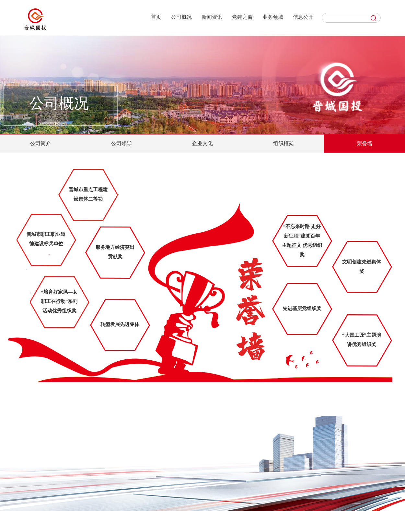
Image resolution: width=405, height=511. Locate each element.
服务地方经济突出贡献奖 (115, 252)
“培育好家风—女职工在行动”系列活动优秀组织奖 (59, 301)
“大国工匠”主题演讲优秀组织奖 (361, 339)
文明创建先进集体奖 (361, 266)
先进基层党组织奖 (302, 308)
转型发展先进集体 (119, 324)
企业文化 (202, 143)
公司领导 (121, 143)
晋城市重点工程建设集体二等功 (88, 194)
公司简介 (40, 143)
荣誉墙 (364, 143)
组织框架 (283, 143)
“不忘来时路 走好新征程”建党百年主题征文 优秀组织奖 (302, 240)
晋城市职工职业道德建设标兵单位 (46, 239)
